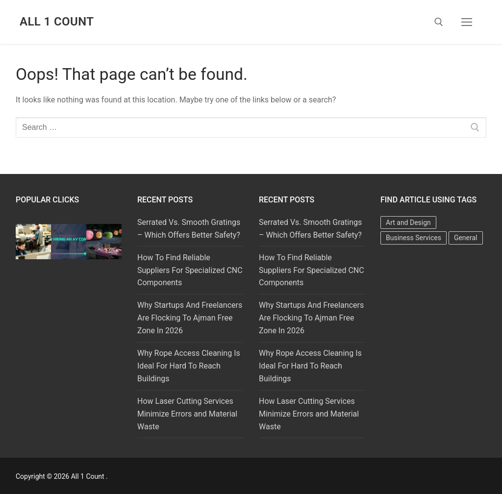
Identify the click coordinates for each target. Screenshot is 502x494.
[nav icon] (466, 22)
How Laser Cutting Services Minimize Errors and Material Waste (187, 413)
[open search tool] (438, 22)
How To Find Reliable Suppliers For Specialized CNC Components (190, 270)
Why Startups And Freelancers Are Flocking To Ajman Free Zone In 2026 (189, 317)
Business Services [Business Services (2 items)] (413, 238)
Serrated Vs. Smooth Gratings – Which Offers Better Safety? (188, 229)
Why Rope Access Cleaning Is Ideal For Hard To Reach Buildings (188, 365)
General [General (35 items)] (465, 238)
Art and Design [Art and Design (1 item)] (408, 222)
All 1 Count (57, 21)
